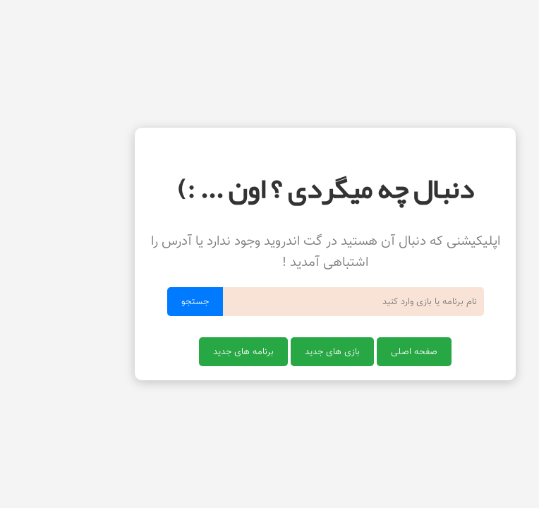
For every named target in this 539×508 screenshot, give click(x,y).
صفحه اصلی (358, 351)
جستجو (139, 301)
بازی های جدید (276, 351)
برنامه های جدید (187, 351)
